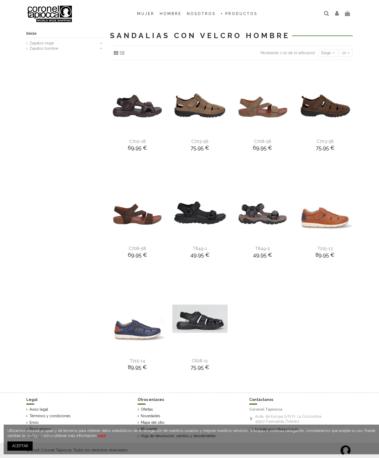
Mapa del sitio (152, 422)
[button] (201, 14)
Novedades (150, 416)
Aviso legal (38, 409)
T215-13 (325, 248)
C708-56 (262, 141)
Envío (34, 422)
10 (346, 53)
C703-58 (325, 141)
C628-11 (200, 360)
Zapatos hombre (43, 48)
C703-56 (199, 141)
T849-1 (200, 248)
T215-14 (137, 360)
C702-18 (137, 141)
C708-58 (137, 248)
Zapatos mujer (41, 43)
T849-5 (262, 248)
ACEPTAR (20, 446)
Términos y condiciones (50, 416)
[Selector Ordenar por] (328, 53)
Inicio (31, 33)
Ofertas (147, 409)
